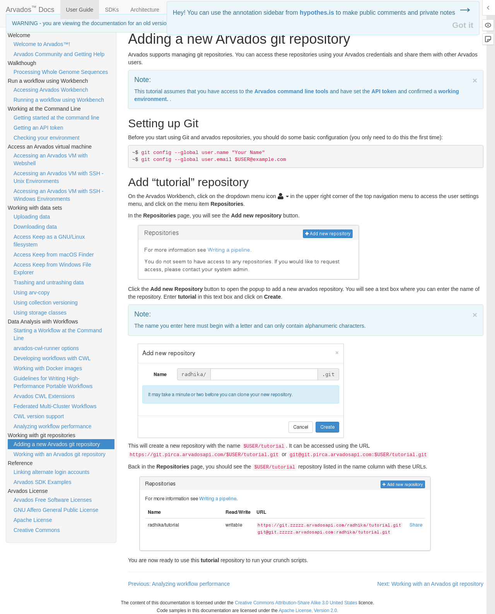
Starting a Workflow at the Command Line (58, 334)
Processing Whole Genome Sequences (61, 72)
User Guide (80, 10)
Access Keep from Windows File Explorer (52, 268)
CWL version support (39, 416)
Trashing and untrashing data (49, 282)
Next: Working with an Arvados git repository (430, 584)
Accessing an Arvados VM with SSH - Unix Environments (59, 177)
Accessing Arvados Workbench (51, 90)
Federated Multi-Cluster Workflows (55, 406)
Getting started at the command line (56, 118)
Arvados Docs (30, 8)
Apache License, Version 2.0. (308, 610)
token (383, 91)
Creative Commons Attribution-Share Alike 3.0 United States (296, 602)
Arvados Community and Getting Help (59, 54)
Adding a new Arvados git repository (57, 444)
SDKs (112, 10)
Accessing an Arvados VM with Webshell (50, 159)
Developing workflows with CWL (52, 358)
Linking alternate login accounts (51, 472)
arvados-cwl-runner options (46, 348)
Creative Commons (37, 530)
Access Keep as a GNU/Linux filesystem (49, 241)
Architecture (144, 10)
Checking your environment (46, 138)
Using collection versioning (46, 302)
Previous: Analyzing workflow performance (179, 584)
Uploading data (32, 217)
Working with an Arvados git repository (60, 454)
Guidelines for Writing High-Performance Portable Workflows (53, 382)
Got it (462, 25)
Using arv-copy (32, 292)
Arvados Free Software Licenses (53, 500)
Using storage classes (40, 313)
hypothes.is (317, 12)
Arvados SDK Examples (42, 482)
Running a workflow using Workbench (59, 100)
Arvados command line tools (291, 91)
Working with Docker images (48, 368)
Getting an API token (38, 128)
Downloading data (35, 227)
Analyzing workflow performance (53, 426)
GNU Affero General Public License (56, 510)
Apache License (33, 520)
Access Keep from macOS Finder (54, 254)
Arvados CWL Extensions (44, 396)
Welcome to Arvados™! (42, 44)
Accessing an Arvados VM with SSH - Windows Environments (59, 195)
